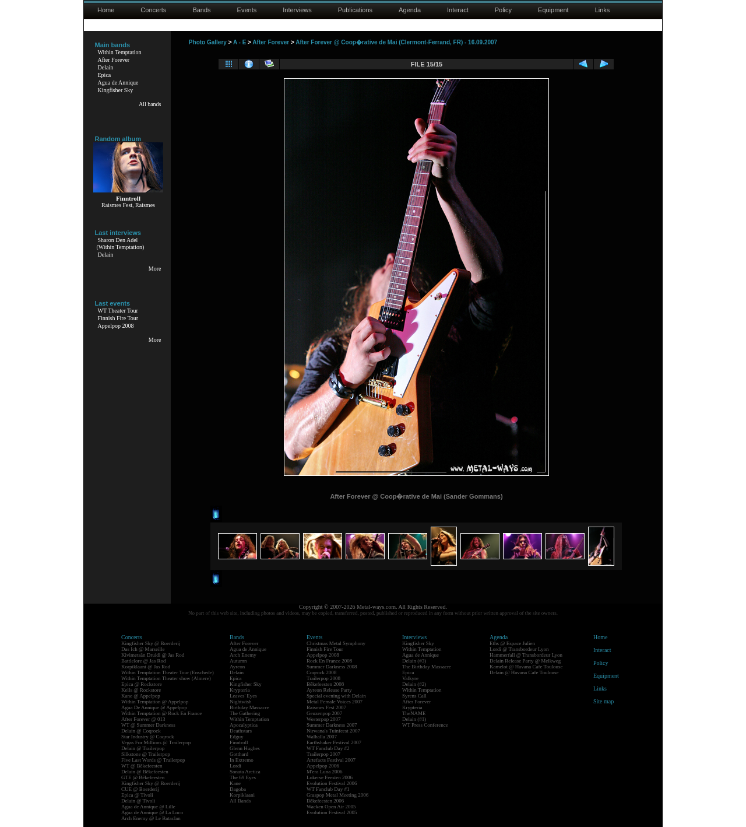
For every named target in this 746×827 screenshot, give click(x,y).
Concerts (153, 9)
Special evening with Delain (336, 696)
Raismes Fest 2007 (326, 707)
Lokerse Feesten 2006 (330, 777)
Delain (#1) (414, 719)
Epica (104, 75)
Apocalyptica (244, 725)
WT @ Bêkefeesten (142, 766)
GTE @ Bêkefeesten (142, 777)
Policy (503, 9)
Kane (235, 783)
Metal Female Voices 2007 (335, 702)
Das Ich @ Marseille (143, 649)
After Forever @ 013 (143, 719)
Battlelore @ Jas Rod (143, 661)
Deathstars (241, 731)
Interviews (297, 9)
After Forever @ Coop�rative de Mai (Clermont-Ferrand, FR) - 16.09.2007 (396, 42)
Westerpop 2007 (324, 719)
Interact (458, 9)
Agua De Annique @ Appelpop (154, 707)
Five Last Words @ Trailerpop (153, 760)
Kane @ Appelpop (140, 696)
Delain (106, 67)
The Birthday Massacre (426, 667)
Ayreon (237, 667)
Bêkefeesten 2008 (325, 684)
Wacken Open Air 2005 (331, 807)
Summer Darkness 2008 (332, 667)
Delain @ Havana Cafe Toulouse (524, 672)
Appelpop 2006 (323, 766)
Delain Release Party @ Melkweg (525, 661)
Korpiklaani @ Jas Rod (145, 667)
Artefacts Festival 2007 (331, 760)
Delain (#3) (414, 661)
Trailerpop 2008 (323, 678)
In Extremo (242, 760)
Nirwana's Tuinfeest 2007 (333, 731)
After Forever (114, 60)
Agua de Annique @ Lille (148, 807)
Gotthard (239, 754)
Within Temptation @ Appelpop (154, 702)
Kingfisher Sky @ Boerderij (151, 643)
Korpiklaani (242, 795)
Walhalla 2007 (322, 737)
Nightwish (241, 702)
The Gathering (245, 713)
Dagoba (238, 789)
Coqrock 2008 (321, 672)
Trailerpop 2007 (323, 754)
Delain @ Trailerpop (142, 748)
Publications (355, 9)
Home (105, 9)
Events (247, 9)
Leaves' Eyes (243, 696)
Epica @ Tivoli (137, 795)
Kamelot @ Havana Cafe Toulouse (526, 667)
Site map (603, 701)
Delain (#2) (414, 684)
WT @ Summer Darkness (148, 725)
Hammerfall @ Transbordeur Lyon (526, 655)
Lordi (235, 766)
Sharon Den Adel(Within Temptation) (121, 243)
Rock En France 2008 (329, 661)
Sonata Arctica (245, 772)
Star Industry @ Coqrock (147, 737)
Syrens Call (414, 696)
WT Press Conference (425, 725)
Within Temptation (120, 52)
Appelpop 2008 (116, 326)
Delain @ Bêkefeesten (144, 772)
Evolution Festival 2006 (332, 783)
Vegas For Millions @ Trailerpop (156, 742)
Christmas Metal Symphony (336, 643)
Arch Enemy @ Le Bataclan (151, 818)
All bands (150, 104)
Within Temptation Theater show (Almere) (166, 678)
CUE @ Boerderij (140, 789)
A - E (239, 42)
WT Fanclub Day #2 (328, 748)
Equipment (553, 9)
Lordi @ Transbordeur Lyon (519, 649)
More (155, 268)
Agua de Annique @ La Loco (152, 812)
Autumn (238, 661)
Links (602, 9)
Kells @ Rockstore (141, 690)
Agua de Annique (118, 82)
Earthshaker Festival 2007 (334, 742)
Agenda (410, 9)
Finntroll (239, 742)
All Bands (240, 801)
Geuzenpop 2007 (324, 713)
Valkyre (410, 678)
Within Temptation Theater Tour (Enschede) (167, 672)
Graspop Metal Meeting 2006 (337, 795)
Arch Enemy (243, 655)
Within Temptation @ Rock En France (161, 713)
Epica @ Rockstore (141, 684)
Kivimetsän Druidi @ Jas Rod (152, 655)
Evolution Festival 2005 (332, 812)
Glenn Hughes (245, 748)
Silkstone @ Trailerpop (145, 754)
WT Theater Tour (118, 310)
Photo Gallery (208, 42)
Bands (201, 9)
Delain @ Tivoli (138, 801)
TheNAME (414, 713)
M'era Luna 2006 (325, 772)
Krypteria (239, 690)
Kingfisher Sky (115, 90)
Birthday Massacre (249, 707)
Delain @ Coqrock (141, 731)
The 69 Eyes (243, 777)
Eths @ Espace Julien (512, 643)
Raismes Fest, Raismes (128, 205)
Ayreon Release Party (329, 690)
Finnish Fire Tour (118, 318)
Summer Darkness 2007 (332, 725)
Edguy (237, 737)
